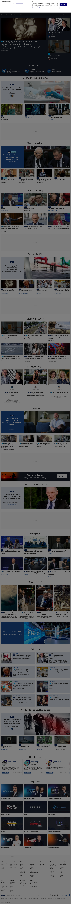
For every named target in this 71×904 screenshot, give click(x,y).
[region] (35, 6)
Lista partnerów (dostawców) (36, 7)
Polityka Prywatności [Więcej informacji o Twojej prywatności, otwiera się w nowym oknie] (5, 10)
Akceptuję (63, 4)
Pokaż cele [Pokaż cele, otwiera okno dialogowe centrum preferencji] (63, 7)
